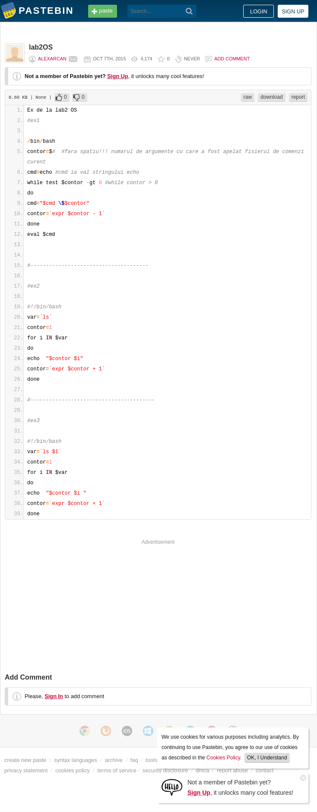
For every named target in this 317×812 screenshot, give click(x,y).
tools (151, 760)
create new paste (25, 760)
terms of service (117, 770)
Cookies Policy (223, 758)
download (271, 97)
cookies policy (72, 770)
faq (134, 760)
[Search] (189, 11)
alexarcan (52, 58)
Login (258, 11)
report (298, 97)
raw (248, 97)
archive (114, 760)
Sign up (293, 11)
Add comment (232, 58)
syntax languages (75, 760)
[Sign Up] (172, 786)
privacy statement (26, 770)
